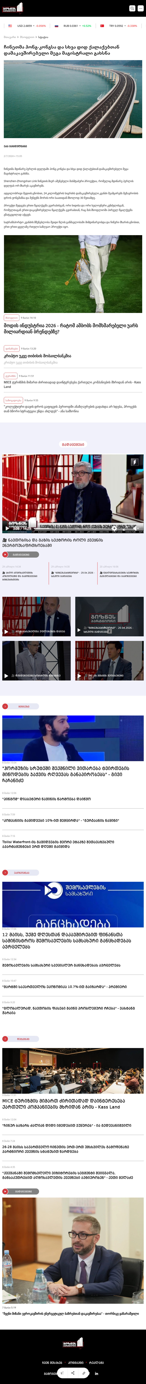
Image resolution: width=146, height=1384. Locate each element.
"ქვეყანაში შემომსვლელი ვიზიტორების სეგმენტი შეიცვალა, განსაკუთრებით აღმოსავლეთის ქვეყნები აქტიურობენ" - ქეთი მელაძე (67, 1175)
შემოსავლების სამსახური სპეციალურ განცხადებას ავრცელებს (61, 965)
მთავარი (10, 37)
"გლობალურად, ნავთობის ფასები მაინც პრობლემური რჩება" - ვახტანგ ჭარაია (68, 1011)
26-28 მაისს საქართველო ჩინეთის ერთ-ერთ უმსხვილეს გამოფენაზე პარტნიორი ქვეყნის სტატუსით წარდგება (65, 1149)
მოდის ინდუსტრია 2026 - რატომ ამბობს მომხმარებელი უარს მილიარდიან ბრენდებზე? (71, 328)
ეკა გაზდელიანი (15, 146)
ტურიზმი (11, 375)
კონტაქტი (75, 1363)
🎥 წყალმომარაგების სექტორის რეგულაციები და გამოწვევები (119, 575)
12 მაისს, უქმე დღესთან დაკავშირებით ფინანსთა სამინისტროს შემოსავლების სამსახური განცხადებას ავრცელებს (66, 941)
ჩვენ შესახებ (52, 1363)
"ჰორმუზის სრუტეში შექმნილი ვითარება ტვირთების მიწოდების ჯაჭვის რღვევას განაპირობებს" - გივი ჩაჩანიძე (65, 774)
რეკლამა (96, 1363)
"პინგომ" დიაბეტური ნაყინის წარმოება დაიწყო (46, 799)
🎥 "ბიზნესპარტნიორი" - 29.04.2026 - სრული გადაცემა (73, 575)
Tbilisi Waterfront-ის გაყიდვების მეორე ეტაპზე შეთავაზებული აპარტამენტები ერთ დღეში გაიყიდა (58, 844)
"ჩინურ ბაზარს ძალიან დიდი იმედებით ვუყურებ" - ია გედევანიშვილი (66, 1125)
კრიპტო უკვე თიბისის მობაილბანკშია (37, 355)
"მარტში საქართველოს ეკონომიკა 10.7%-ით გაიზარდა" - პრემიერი (64, 987)
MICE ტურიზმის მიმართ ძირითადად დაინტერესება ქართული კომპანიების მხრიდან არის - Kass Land (72, 384)
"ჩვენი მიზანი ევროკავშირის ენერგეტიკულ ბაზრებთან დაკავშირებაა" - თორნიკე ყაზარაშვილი (70, 1314)
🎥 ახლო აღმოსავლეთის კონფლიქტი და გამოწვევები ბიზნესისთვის (19, 576)
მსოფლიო (27, 37)
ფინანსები (12, 348)
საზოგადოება (13, 400)
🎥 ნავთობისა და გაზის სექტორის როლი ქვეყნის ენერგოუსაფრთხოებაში (52, 543)
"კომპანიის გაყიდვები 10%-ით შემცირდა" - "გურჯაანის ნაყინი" (60, 820)
